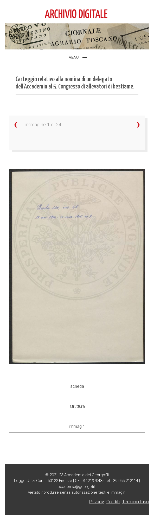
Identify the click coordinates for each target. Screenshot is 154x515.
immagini (77, 426)
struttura (77, 406)
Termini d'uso (135, 501)
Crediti (113, 501)
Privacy (96, 501)
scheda (77, 386)
